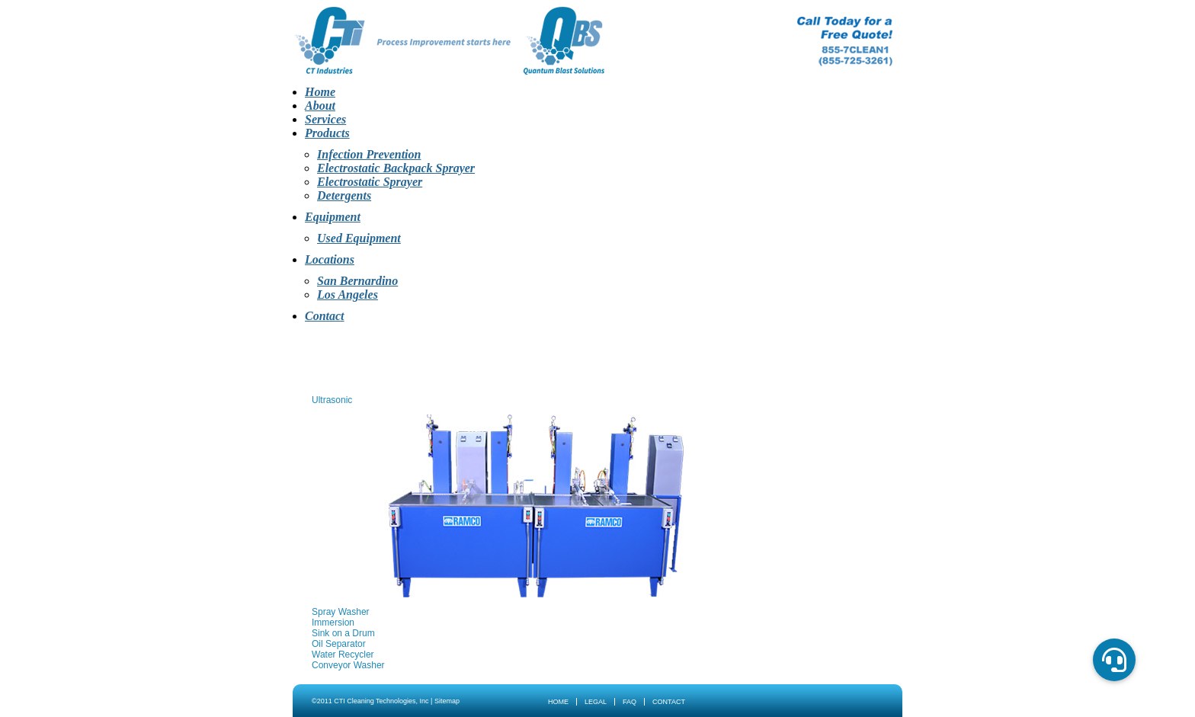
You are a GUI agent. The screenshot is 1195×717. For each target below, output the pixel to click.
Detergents (344, 195)
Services (325, 119)
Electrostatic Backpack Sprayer (396, 168)
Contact (324, 315)
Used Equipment (359, 238)
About (320, 105)
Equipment (332, 216)
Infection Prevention (369, 154)
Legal (596, 702)
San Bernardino (357, 280)
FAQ (629, 702)
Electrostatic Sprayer (369, 181)
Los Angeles (347, 294)
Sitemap (447, 701)
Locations (329, 259)
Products (327, 132)
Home (320, 91)
